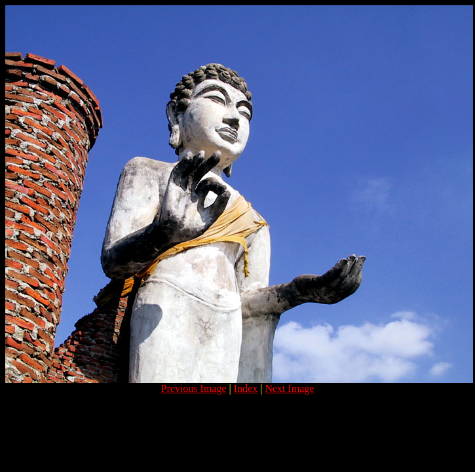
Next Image (289, 388)
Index (245, 388)
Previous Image (194, 388)
